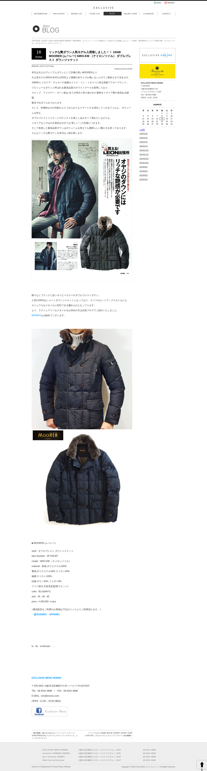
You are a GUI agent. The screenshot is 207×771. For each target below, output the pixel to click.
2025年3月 (143, 138)
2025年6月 (143, 134)
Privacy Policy (57, 767)
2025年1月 (143, 146)
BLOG (44, 41)
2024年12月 (144, 150)
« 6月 (142, 130)
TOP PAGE (36, 41)
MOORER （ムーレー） (82, 41)
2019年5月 (143, 179)
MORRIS (36, 315)
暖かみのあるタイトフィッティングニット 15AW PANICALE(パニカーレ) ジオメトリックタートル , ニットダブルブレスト (54, 735)
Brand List (77, 13)
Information (41, 13)
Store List (94, 13)
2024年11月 (144, 154)
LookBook (148, 13)
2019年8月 (143, 171)
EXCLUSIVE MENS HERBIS (60, 41)
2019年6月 (143, 175)
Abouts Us (36, 767)
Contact (166, 13)
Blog (112, 13)
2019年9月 (143, 167)
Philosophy (59, 13)
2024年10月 (144, 159)
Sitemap (67, 767)
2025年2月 (143, 142)
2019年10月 (144, 163)
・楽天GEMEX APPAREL (46, 614)
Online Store (130, 13)
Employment (46, 767)
